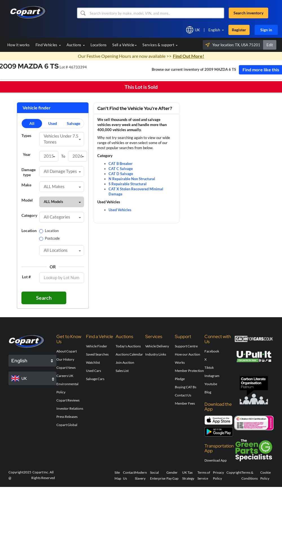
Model (27, 200)
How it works (18, 45)
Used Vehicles (120, 210)
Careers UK (64, 376)
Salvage (73, 123)
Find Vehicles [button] (48, 45)
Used (52, 123)
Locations (99, 45)
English (214, 30)
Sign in (266, 29)
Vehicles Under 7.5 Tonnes (62, 138)
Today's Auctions (128, 346)
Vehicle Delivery (157, 346)
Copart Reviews (68, 400)
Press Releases (67, 416)
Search (44, 298)
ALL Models (62, 201)
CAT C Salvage (121, 168)
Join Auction (125, 362)
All (31, 123)
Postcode (49, 238)
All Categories (62, 216)
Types (26, 135)
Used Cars (93, 371)
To (63, 156)
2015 (49, 155)
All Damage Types (62, 171)
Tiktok (209, 367)
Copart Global (66, 425)
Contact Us (183, 395)
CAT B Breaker (121, 163)
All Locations (62, 250)
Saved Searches (97, 354)
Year (27, 154)
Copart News (66, 367)
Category (28, 215)
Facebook (211, 351)
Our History (65, 359)
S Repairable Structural (128, 184)
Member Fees (185, 403)
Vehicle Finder (96, 346)
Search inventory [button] (248, 12)
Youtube (210, 384)
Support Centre (186, 346)
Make (26, 184)
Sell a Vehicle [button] (124, 45)
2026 (78, 155)
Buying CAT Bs (185, 387)
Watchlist (93, 362)
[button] (83, 13)
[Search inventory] (156, 13)
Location (28, 230)
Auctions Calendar (129, 354)
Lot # (26, 276)
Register (239, 29)
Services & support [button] (160, 45)
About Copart (66, 351)
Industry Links (155, 354)
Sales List (122, 371)
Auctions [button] (76, 45)
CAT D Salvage (121, 173)
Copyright (233, 472)
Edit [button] (269, 45)
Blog (207, 392)
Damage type (28, 172)
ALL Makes (62, 186)
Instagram (211, 376)
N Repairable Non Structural (132, 179)
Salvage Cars (95, 379)
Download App (215, 460)
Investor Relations (69, 408)
